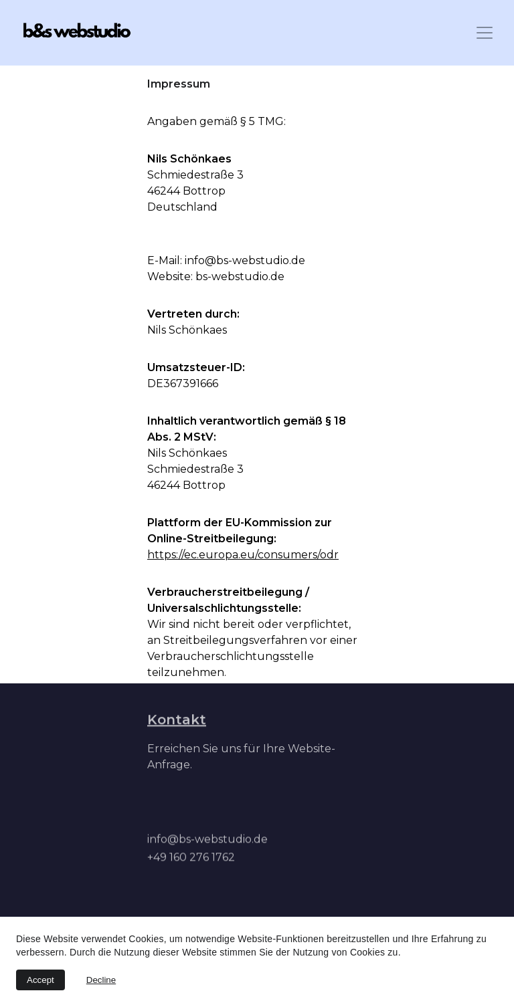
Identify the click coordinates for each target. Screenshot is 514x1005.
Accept (40, 980)
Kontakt (176, 720)
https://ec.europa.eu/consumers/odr (243, 555)
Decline (101, 980)
